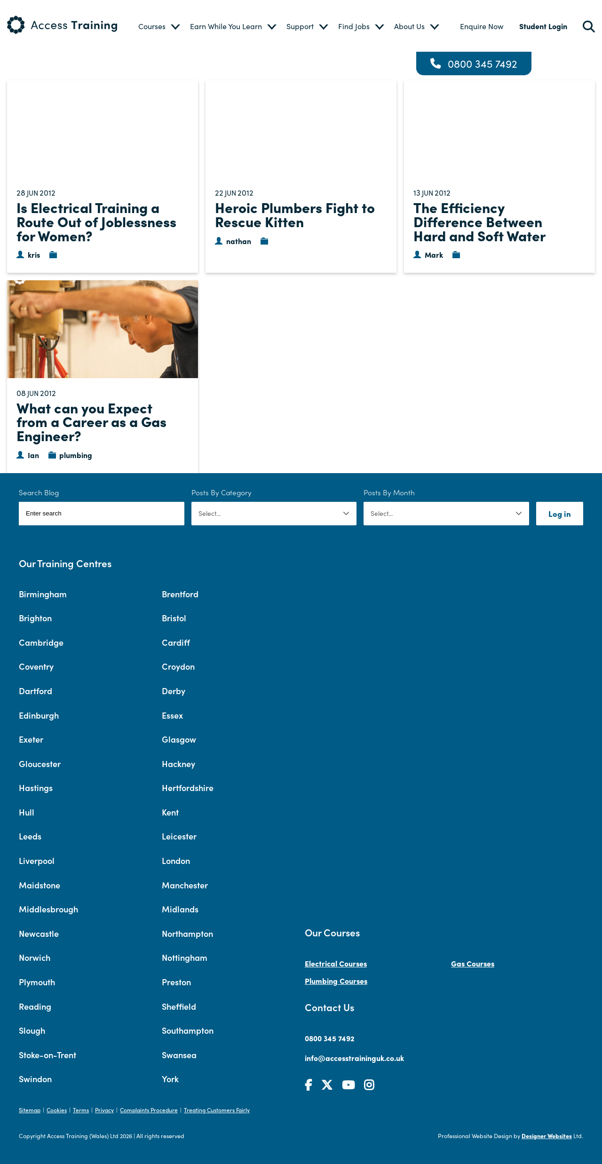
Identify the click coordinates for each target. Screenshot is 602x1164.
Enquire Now (481, 26)
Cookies (57, 1110)
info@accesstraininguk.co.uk (354, 1058)
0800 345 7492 (482, 63)
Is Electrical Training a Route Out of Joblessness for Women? (96, 221)
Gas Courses (472, 963)
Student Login (543, 26)
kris (34, 254)
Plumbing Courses (336, 980)
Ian (33, 455)
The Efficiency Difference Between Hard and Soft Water (479, 221)
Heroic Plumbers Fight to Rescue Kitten (295, 214)
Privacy (104, 1110)
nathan (238, 241)
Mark (434, 254)
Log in (559, 513)
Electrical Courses (336, 963)
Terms (81, 1110)
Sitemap (29, 1110)
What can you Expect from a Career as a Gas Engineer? (91, 421)
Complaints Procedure (149, 1110)
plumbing (75, 455)
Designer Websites (547, 1136)
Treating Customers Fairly (217, 1110)
